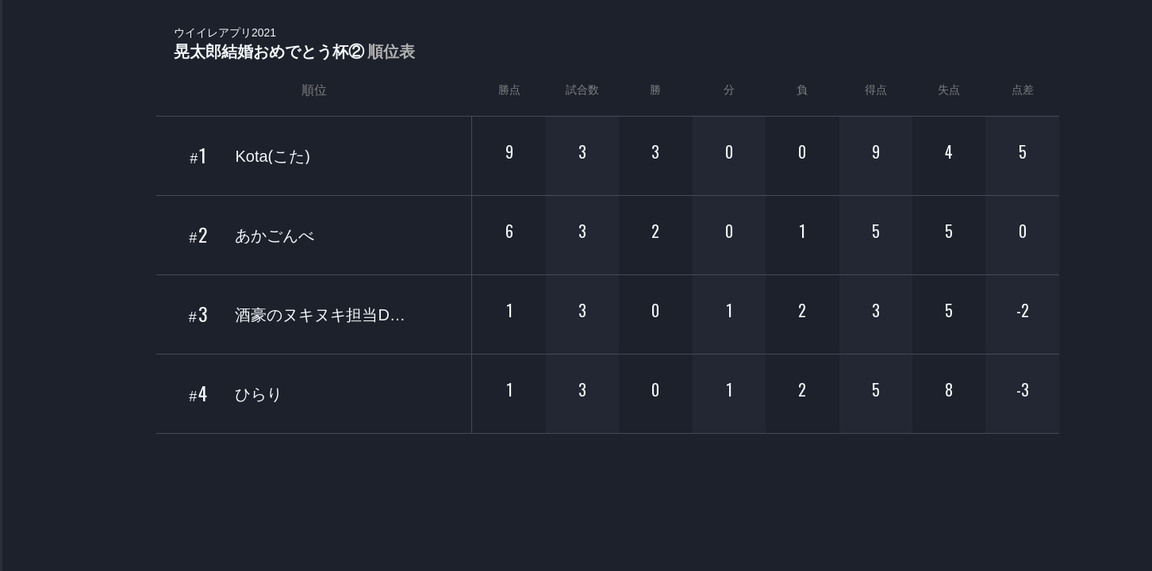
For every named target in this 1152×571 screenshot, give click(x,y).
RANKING (31, 307)
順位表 (391, 51)
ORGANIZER (31, 242)
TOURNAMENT (31, 112)
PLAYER (32, 177)
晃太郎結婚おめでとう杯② (294, 44)
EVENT (32, 372)
